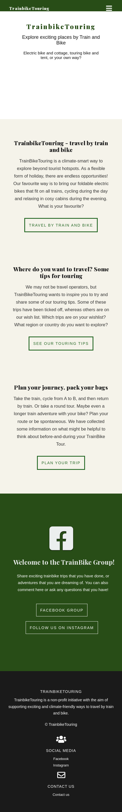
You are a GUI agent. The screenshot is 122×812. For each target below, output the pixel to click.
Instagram (61, 765)
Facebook (61, 759)
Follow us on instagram (62, 628)
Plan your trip (61, 463)
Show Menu (107, 8)
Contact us (61, 795)
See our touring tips (61, 343)
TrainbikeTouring (29, 8)
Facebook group (61, 610)
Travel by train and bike (61, 225)
